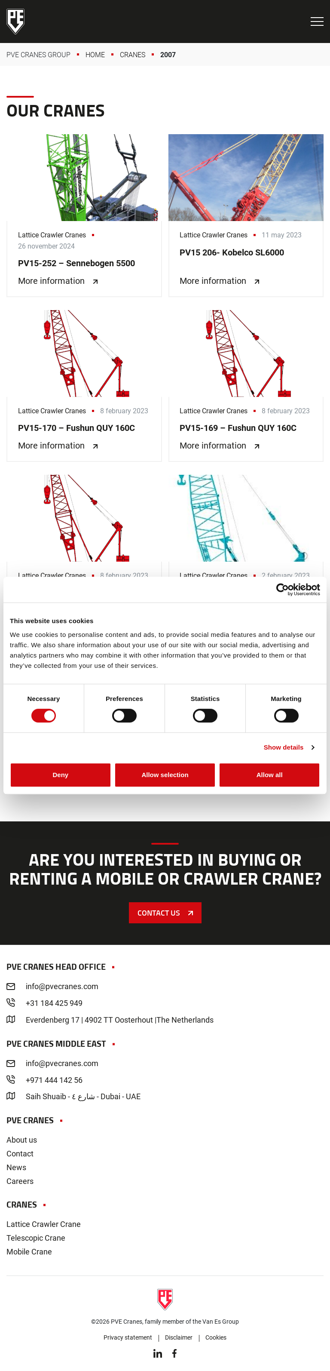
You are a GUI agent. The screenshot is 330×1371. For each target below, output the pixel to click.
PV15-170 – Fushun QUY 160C (84, 386)
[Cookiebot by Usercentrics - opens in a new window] (282, 589)
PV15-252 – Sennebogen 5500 (84, 215)
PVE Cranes (15, 21)
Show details (284, 747)
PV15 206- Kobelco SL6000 (246, 215)
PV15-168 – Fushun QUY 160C (84, 551)
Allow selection (164, 774)
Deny (60, 774)
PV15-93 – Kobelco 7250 (246, 551)
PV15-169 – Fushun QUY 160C (246, 386)
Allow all (270, 774)
